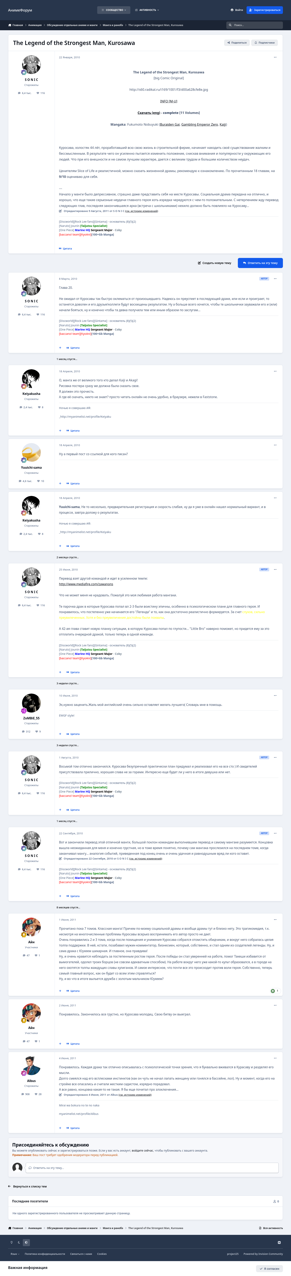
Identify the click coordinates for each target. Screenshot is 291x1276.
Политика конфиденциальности (45, 1254)
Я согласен (269, 1268)
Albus (31, 1081)
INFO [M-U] (168, 101)
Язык (15, 1254)
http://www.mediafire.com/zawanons (86, 584)
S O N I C (31, 80)
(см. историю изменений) (141, 211)
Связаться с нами (81, 1254)
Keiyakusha (31, 394)
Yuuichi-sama (31, 467)
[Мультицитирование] (60, 348)
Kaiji (223, 124)
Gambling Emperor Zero (199, 124)
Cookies (102, 1254)
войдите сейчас (142, 1150)
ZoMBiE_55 (31, 718)
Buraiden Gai (170, 124)
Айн (31, 942)
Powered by (263, 1254)
